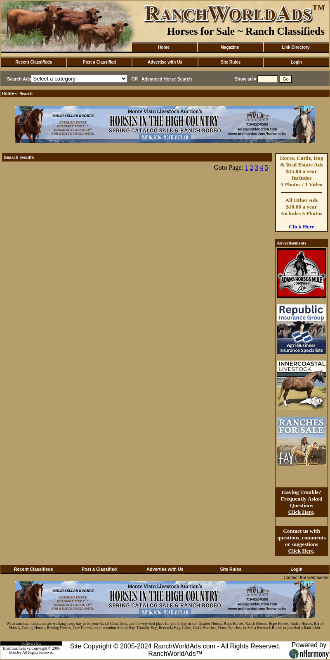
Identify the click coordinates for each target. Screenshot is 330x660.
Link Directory (295, 47)
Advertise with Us (165, 62)
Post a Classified (99, 62)
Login (296, 62)
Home (164, 47)
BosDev (15, 653)
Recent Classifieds (33, 62)
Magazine (229, 47)
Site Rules (230, 62)
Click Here (301, 226)
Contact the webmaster (306, 577)
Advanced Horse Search (166, 78)
